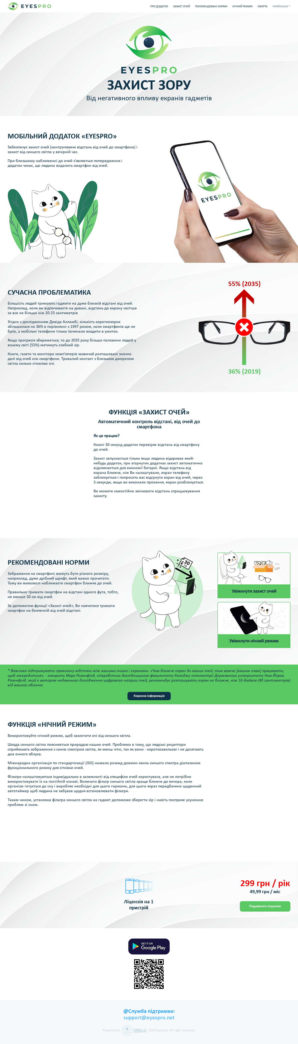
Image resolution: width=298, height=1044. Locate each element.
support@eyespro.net (149, 1018)
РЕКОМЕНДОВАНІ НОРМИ (211, 6)
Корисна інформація (149, 696)
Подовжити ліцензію (265, 906)
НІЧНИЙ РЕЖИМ (242, 6)
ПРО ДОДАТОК (159, 6)
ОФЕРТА (262, 6)
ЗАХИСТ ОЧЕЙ (181, 6)
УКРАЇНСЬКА (280, 6)
